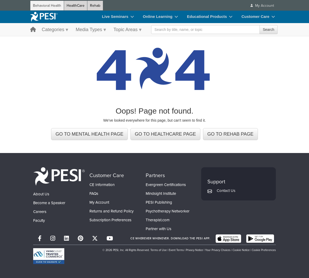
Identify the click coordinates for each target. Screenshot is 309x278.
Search (268, 29)
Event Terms (176, 250)
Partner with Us (158, 228)
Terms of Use (158, 250)
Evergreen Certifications (166, 184)
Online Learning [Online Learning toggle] (157, 16)
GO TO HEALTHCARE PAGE (165, 133)
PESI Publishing (159, 202)
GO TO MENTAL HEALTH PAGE (89, 133)
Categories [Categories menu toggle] (53, 29)
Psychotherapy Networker (167, 211)
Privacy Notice (194, 250)
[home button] (33, 30)
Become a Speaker (49, 202)
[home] (44, 17)
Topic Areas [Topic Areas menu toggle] (126, 29)
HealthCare (76, 5)
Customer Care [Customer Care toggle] (255, 16)
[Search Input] (214, 29)
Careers (39, 211)
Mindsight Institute (161, 193)
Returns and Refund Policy (111, 211)
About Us (41, 194)
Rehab (95, 5)
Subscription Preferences (110, 220)
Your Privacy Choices (217, 250)
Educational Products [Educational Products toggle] (207, 16)
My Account (99, 202)
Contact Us (226, 190)
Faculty (39, 220)
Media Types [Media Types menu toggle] (89, 29)
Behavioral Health (47, 5)
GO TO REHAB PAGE (230, 133)
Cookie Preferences (264, 250)
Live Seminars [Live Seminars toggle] (115, 16)
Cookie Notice (241, 250)
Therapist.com (158, 220)
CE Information (102, 184)
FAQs (93, 193)
